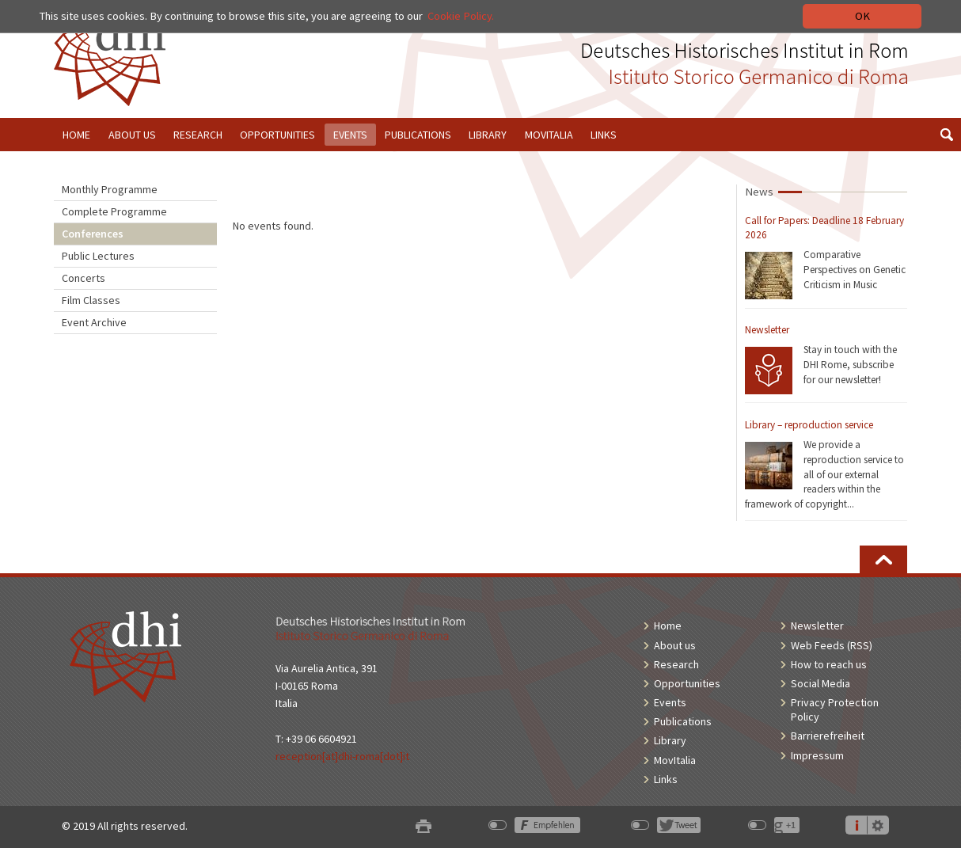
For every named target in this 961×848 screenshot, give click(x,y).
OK (862, 16)
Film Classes (91, 300)
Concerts (83, 278)
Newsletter (767, 330)
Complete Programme (114, 211)
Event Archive (94, 322)
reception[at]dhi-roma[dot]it (342, 756)
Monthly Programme (110, 189)
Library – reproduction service (809, 425)
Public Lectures (98, 256)
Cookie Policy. (460, 16)
